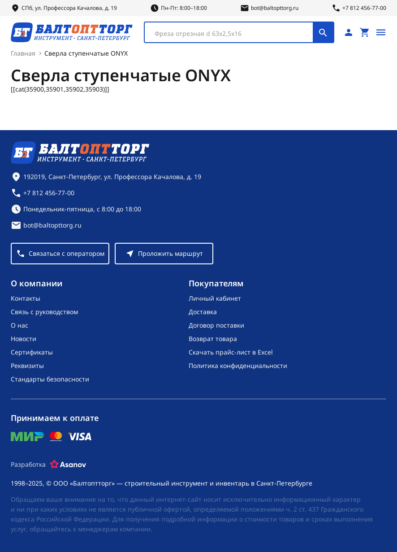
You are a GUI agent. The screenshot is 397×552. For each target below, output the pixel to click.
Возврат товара (213, 338)
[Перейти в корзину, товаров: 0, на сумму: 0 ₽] (364, 32)
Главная (23, 53)
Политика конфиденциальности (238, 365)
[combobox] (239, 32)
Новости (23, 338)
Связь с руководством (44, 311)
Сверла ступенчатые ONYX (86, 53)
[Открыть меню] (380, 32)
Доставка (203, 311)
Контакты (25, 298)
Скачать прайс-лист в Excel (231, 352)
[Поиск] (323, 32)
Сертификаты (32, 352)
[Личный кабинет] (348, 32)
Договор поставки (216, 325)
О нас (19, 325)
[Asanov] (68, 464)
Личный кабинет (215, 298)
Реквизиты (27, 365)
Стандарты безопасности (50, 379)
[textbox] (233, 33)
